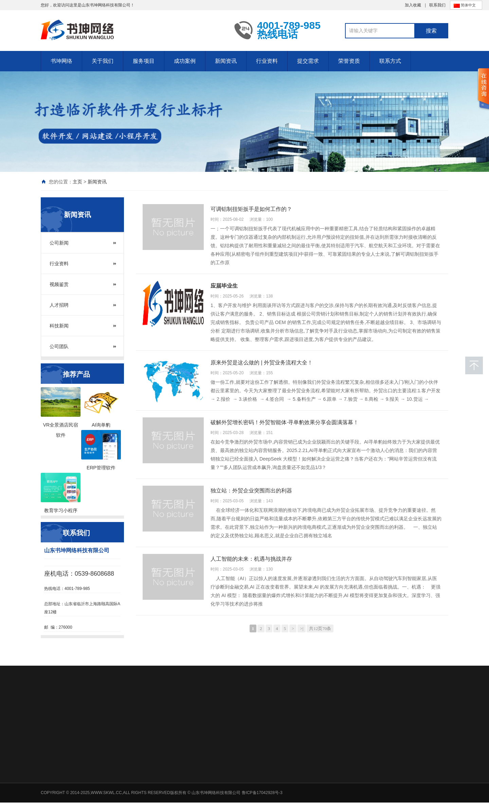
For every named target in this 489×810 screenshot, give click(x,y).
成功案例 (185, 61)
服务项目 (144, 61)
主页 (77, 181)
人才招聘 (59, 305)
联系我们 (437, 5)
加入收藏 (413, 5)
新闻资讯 (226, 61)
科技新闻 (59, 325)
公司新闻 (59, 243)
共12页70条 (320, 628)
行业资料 (267, 61)
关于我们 (102, 61)
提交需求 (308, 61)
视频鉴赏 (59, 284)
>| (301, 628)
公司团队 (59, 346)
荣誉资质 (349, 61)
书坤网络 (61, 61)
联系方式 (390, 61)
